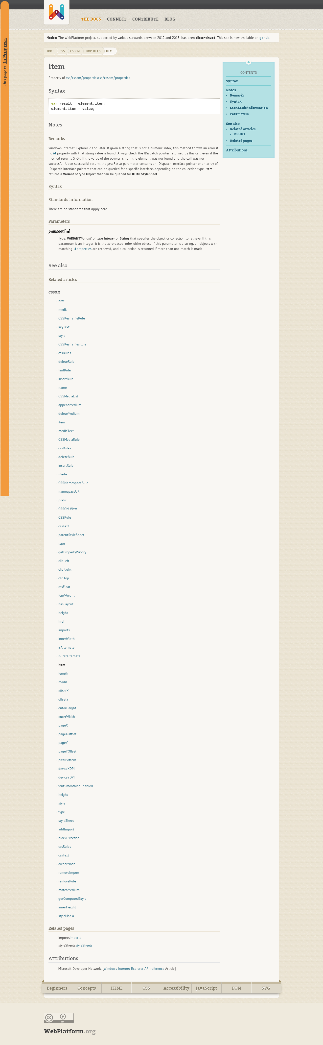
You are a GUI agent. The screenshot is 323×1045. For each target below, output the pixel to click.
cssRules (64, 353)
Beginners (57, 988)
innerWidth (66, 638)
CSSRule (64, 517)
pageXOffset (67, 734)
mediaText (66, 431)
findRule (64, 370)
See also (233, 124)
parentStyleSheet (71, 535)
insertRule (65, 379)
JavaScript (206, 988)
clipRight (64, 569)
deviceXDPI (66, 768)
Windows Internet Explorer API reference (134, 968)
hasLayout (65, 604)
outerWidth (66, 716)
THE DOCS (91, 19)
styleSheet (66, 820)
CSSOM (239, 134)
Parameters (239, 114)
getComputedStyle (72, 898)
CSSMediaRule (69, 439)
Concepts (86, 988)
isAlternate (66, 647)
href (61, 301)
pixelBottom (67, 760)
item (109, 51)
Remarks (237, 95)
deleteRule (66, 361)
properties (93, 51)
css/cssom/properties (82, 77)
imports (64, 630)
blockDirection (68, 838)
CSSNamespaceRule (73, 483)
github (264, 37)
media (63, 309)
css (62, 51)
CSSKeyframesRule (72, 344)
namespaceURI (69, 491)
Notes (231, 90)
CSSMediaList (68, 396)
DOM (236, 988)
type (61, 543)
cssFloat (64, 586)
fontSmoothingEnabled (75, 786)
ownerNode (66, 864)
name (62, 387)
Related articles (242, 129)
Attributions (237, 150)
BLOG (169, 19)
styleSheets (83, 945)
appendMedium (70, 405)
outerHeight (67, 708)
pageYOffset (67, 751)
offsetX (63, 690)
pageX (63, 725)
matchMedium (69, 890)
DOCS (50, 51)
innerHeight (67, 907)
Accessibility (176, 988)
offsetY (63, 699)
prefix (62, 500)
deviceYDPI (66, 777)
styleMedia (66, 916)
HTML (116, 988)
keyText (63, 327)
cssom (75, 51)
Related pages (241, 141)
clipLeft (63, 561)
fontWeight (66, 595)
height (63, 612)
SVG (266, 988)
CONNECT (116, 19)
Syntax (232, 81)
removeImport (68, 872)
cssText (63, 526)
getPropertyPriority (72, 552)
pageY (63, 742)
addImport (66, 829)
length (63, 673)
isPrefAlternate (69, 656)
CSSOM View (67, 509)
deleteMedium (69, 413)
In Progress (4, 51)
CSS (146, 988)
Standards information (249, 108)
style (61, 335)
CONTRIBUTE (145, 19)
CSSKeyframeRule (71, 318)
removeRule (67, 881)
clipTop (63, 578)
